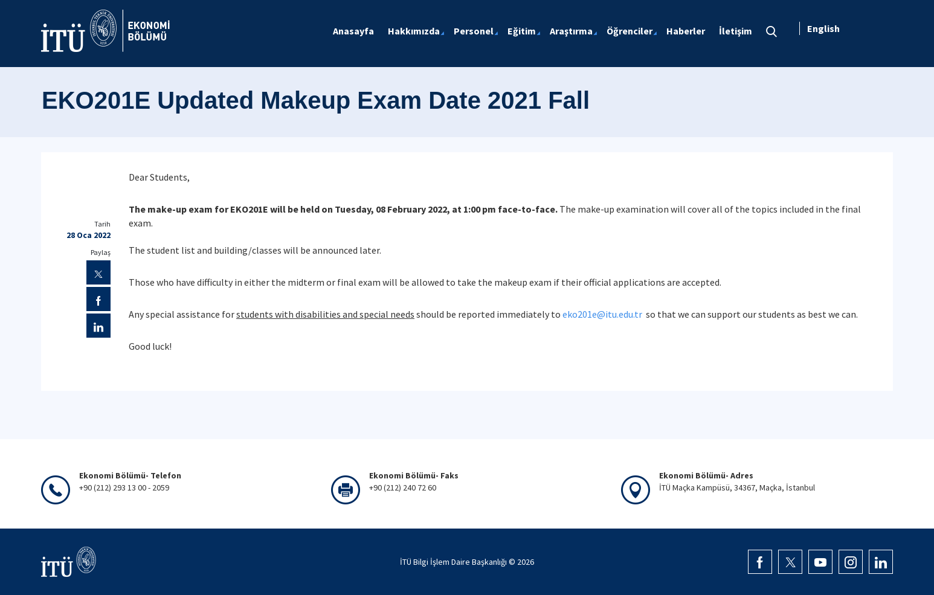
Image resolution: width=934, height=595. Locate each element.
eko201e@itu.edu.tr (602, 314)
